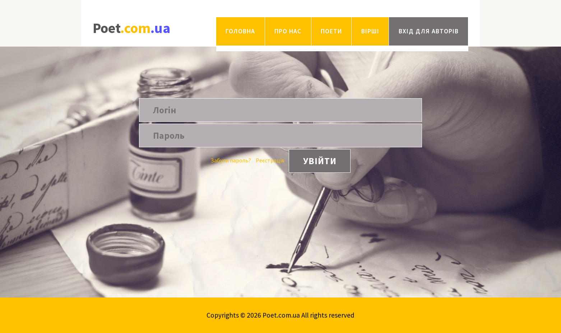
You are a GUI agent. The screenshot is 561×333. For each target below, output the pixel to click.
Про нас (287, 31)
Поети (331, 31)
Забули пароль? (230, 160)
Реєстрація (270, 160)
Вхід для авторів (429, 31)
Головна (240, 31)
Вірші (370, 31)
